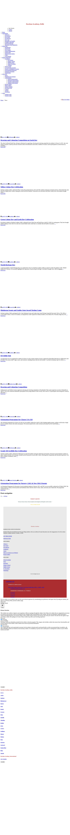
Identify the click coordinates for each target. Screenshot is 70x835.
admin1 (18, 137)
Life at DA (4, 74)
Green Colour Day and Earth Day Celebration (17, 219)
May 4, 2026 (4, 137)
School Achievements (13, 79)
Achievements (8, 78)
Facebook (13, 592)
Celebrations (11, 137)
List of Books (8, 56)
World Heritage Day (8, 265)
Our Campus (8, 50)
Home (3, 32)
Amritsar (2, 698)
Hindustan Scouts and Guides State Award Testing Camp (21, 310)
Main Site (2, 692)
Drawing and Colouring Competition (14, 387)
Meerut (2, 734)
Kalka (2, 725)
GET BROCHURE (7, 536)
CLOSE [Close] (2, 687)
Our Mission (8, 38)
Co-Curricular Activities (10, 67)
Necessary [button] (3, 618)
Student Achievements (13, 83)
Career (4, 551)
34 (4, 496)
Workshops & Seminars (10, 76)
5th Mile (2, 717)
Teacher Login (8, 95)
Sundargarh (3, 745)
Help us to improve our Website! (10, 552)
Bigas (2, 750)
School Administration (10, 51)
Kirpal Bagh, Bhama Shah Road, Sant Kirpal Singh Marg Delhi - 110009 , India (26, 587)
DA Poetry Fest (8, 88)
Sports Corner (8, 66)
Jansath (2, 753)
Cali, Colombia (4, 759)
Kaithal (2, 723)
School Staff (8, 52)
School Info (4, 46)
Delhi (2, 706)
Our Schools (11, 28)
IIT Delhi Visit (6, 356)
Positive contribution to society (12, 69)
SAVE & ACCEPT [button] (5, 629)
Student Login (8, 94)
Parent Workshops (13, 480)
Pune (2, 739)
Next (6, 496)
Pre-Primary (10, 60)
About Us (7, 34)
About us (5, 544)
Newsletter (7, 92)
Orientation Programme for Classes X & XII (17, 419)
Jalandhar (3, 720)
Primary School (11, 61)
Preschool (5, 563)
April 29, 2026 (5, 183)
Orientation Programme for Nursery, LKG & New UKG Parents (24, 483)
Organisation (5, 33)
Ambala (2, 695)
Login (3, 93)
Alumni (10, 30)
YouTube (13, 597)
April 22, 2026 (5, 384)
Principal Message (9, 43)
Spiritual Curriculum (9, 71)
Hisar (2, 714)
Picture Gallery (8, 84)
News (6, 75)
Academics (7, 58)
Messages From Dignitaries (11, 45)
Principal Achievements (13, 80)
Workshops (5, 570)
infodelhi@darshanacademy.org (18, 588)
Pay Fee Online (65, 99)
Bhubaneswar (3, 701)
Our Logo (7, 39)
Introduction (8, 47)
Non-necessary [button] (4, 624)
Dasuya (2, 703)
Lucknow (2, 728)
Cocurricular (12, 183)
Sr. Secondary (6, 568)
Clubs (6, 55)
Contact (10, 29)
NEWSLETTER (7, 538)
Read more (3, 147)
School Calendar (8, 86)
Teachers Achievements (13, 81)
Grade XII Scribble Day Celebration (14, 451)
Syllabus (10, 65)
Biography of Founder (10, 41)
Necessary (4, 619)
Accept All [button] (3, 601)
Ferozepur (2, 712)
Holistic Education (6, 57)
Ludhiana (3, 731)
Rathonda (2, 742)
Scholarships (8, 72)
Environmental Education (10, 70)
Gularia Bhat (3, 747)
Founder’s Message (9, 42)
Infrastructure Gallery (10, 53)
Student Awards (12, 384)
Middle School (6, 567)
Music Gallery (8, 85)
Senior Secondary (12, 64)
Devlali (2, 709)
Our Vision (7, 37)
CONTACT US (10, 581)
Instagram (13, 594)
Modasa (2, 736)
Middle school (11, 62)
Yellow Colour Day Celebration (12, 187)
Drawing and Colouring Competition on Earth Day (19, 140)
